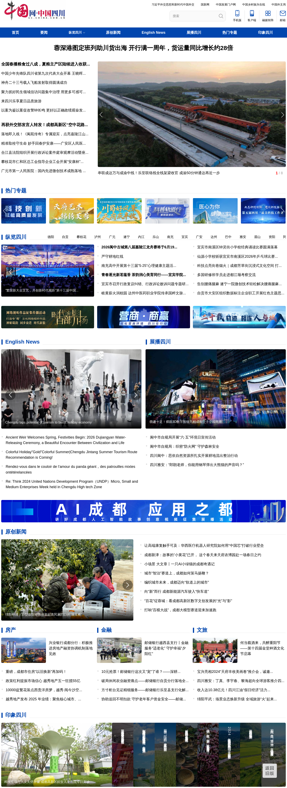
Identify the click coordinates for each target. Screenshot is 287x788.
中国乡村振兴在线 (253, 4)
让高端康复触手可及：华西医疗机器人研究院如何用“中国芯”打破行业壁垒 (204, 546)
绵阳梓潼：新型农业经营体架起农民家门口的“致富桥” (43, 614)
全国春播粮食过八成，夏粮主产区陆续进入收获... (45, 64)
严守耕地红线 (112, 256)
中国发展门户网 (226, 4)
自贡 (67, 237)
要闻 (44, 33)
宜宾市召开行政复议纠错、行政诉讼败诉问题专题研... (145, 284)
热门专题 (229, 33)
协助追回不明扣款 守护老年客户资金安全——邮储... (143, 699)
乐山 (157, 237)
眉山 (259, 237)
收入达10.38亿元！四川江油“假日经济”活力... (233, 690)
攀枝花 (83, 237)
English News (153, 33)
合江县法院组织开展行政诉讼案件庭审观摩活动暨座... (44, 153)
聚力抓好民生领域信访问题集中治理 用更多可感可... (43, 92)
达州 (215, 237)
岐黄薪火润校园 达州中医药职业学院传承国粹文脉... (143, 293)
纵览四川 (15, 237)
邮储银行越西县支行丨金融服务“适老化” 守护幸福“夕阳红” (166, 648)
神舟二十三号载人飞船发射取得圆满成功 (34, 83)
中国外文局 (279, 4)
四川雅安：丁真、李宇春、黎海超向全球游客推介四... (240, 681)
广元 (114, 237)
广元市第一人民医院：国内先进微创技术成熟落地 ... (43, 171)
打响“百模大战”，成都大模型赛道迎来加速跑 (180, 610)
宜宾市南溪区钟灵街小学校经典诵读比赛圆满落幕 (237, 247)
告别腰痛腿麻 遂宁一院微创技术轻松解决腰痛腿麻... (239, 284)
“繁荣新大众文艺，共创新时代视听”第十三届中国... (41, 290)
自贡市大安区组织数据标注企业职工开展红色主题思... (240, 293)
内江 (143, 237)
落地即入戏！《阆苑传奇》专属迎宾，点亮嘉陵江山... (44, 134)
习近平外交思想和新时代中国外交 (173, 4)
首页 (15, 33)
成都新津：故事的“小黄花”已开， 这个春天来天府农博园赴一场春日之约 (202, 555)
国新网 (205, 4)
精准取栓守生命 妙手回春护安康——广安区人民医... (43, 143)
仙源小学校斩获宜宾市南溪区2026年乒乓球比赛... (237, 256)
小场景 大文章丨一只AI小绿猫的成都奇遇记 (179, 564)
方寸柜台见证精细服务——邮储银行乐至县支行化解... (145, 690)
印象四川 (265, 33)
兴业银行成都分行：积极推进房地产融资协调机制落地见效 (71, 648)
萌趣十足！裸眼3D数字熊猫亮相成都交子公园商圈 (186, 421)
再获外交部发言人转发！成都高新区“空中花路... (44, 124)
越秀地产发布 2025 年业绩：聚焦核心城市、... (43, 699)
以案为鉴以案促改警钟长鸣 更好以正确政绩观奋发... (43, 110)
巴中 (230, 237)
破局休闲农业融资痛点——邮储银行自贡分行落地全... (145, 681)
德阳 (52, 237)
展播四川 (194, 33)
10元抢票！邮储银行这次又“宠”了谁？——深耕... (140, 672)
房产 (10, 630)
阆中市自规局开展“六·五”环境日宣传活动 (183, 437)
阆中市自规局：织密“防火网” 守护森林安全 (184, 446)
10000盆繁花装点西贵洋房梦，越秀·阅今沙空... (44, 690)
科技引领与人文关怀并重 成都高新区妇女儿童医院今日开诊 (47, 782)
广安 (201, 237)
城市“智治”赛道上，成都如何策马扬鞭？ (176, 573)
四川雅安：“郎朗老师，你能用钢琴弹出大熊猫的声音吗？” (197, 465)
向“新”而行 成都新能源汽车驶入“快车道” (176, 591)
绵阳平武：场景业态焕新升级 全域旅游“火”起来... (237, 699)
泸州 (99, 237)
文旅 (202, 630)
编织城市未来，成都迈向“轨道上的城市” (176, 582)
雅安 (244, 237)
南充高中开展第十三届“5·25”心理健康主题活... (138, 266)
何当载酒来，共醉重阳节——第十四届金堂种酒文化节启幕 (262, 648)
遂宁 (128, 237)
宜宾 (186, 237)
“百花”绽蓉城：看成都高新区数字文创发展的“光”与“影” (188, 601)
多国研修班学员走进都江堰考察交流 (226, 275)
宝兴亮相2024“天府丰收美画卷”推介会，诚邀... (235, 672)
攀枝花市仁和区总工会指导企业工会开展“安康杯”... (42, 162)
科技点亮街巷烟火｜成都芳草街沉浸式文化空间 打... (239, 266)
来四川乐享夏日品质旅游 (21, 101)
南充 (172, 237)
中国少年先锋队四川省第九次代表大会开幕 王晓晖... (43, 73)
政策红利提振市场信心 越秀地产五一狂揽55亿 (43, 681)
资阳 (274, 237)
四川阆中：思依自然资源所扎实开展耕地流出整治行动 (194, 456)
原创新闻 (113, 33)
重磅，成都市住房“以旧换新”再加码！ (36, 672)
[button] (282, 211)
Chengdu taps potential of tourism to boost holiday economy (48, 422)
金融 (106, 630)
